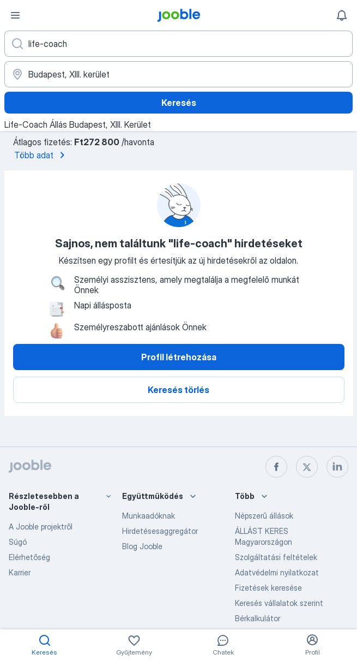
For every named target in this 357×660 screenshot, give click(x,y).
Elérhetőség (29, 557)
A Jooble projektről (40, 526)
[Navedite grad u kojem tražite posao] (178, 74)
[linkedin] (337, 467)
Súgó (18, 541)
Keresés (178, 102)
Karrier (20, 572)
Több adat (41, 155)
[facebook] (276, 467)
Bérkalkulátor (257, 618)
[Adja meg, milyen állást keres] (178, 44)
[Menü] (15, 15)
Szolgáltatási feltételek (276, 557)
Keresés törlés (178, 389)
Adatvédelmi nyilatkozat (277, 572)
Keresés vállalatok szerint (279, 603)
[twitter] (307, 467)
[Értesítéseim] (342, 15)
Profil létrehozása (178, 357)
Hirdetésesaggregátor (160, 531)
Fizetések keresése (268, 587)
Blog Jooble (142, 546)
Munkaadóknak (148, 515)
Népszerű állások (264, 515)
